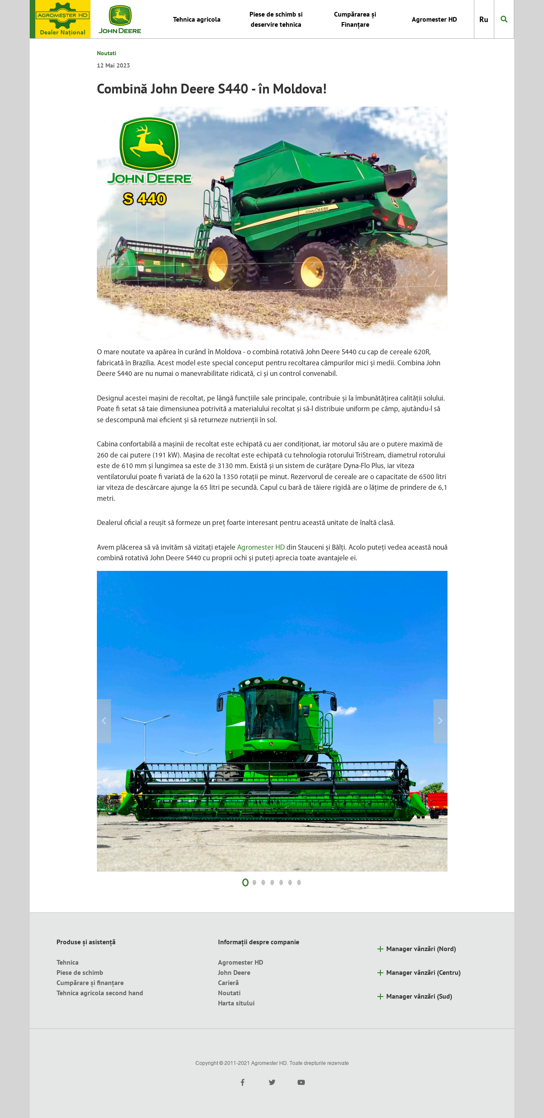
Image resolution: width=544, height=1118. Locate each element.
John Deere (234, 972)
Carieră (228, 982)
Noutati (106, 53)
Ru (483, 19)
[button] (123, 721)
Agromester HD (434, 19)
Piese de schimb (80, 972)
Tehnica (68, 962)
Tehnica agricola (197, 19)
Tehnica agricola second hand (100, 992)
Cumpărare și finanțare (90, 982)
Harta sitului (236, 1003)
